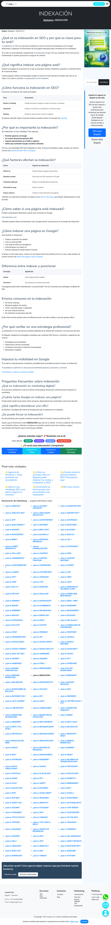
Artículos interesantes (28, 876)
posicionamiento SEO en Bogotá (23, 151)
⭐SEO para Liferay (69, 488)
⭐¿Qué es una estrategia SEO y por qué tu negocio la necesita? (15, 492)
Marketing (48, 20)
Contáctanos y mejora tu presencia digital (18, 373)
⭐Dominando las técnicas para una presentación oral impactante (41, 492)
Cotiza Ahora (99, 4)
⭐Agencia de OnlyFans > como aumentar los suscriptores (13, 477)
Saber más (74, 921)
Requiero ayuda (10, 876)
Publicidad (43, 899)
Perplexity (39, 442)
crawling (63, 119)
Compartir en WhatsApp (71, 452)
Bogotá (76, 901)
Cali (75, 904)
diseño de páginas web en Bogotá (30, 258)
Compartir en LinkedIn (51, 452)
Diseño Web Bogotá (97, 141)
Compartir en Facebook (12, 452)
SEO (41, 895)
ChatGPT (28, 442)
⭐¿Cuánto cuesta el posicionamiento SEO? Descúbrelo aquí (70, 477)
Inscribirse (104, 82)
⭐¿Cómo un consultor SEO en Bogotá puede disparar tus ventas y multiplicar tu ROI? (43, 478)
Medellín (77, 902)
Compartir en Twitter (32, 452)
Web (41, 897)
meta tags (49, 198)
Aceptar (84, 921)
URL (42, 198)
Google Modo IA (64, 442)
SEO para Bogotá (97, 133)
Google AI (50, 442)
